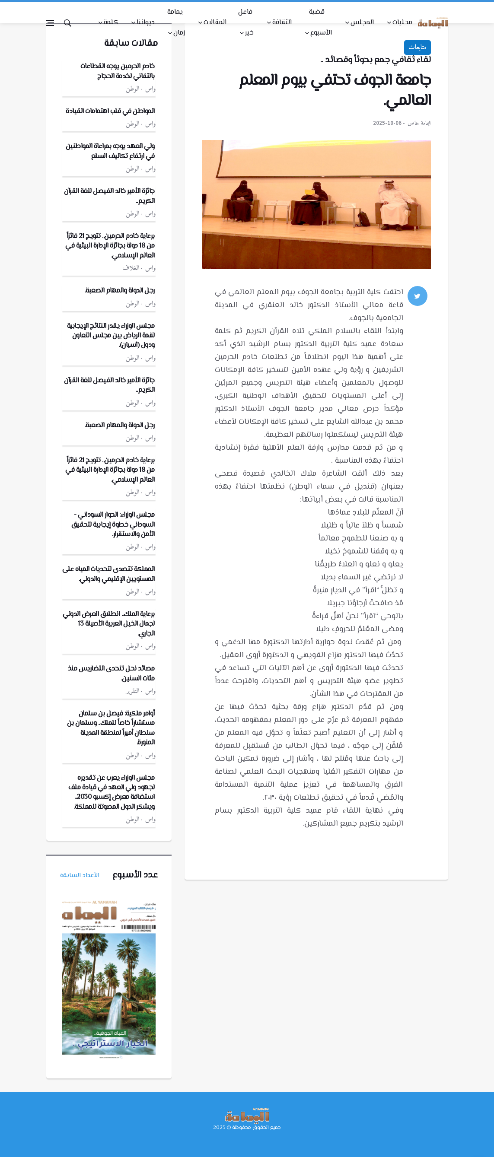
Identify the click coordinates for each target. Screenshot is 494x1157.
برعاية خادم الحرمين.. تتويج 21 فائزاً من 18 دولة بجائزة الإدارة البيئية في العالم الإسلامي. (110, 246)
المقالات (215, 22)
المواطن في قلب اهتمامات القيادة (110, 111)
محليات (402, 22)
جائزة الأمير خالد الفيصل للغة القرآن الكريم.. (109, 196)
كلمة (111, 22)
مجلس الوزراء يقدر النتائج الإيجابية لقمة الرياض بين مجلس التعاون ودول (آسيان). (111, 336)
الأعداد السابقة (79, 875)
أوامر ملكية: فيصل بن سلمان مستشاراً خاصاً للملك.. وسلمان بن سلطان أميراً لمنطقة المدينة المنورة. (111, 728)
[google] (417, 319)
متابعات (417, 47)
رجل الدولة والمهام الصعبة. (120, 291)
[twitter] (417, 296)
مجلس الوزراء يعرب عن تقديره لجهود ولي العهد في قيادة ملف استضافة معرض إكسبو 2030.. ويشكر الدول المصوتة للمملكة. (111, 793)
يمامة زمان (176, 22)
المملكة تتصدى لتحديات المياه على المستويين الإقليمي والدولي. (108, 574)
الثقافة (282, 22)
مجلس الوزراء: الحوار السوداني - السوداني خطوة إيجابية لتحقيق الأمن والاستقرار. (113, 525)
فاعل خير (246, 22)
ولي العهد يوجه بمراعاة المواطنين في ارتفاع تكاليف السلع (110, 151)
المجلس (362, 22)
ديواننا (146, 22)
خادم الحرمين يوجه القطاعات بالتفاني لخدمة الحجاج (117, 71)
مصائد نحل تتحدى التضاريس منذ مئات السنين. (111, 674)
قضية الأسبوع (320, 22)
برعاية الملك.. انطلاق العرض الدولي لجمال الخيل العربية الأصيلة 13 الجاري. (109, 624)
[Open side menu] (50, 23)
